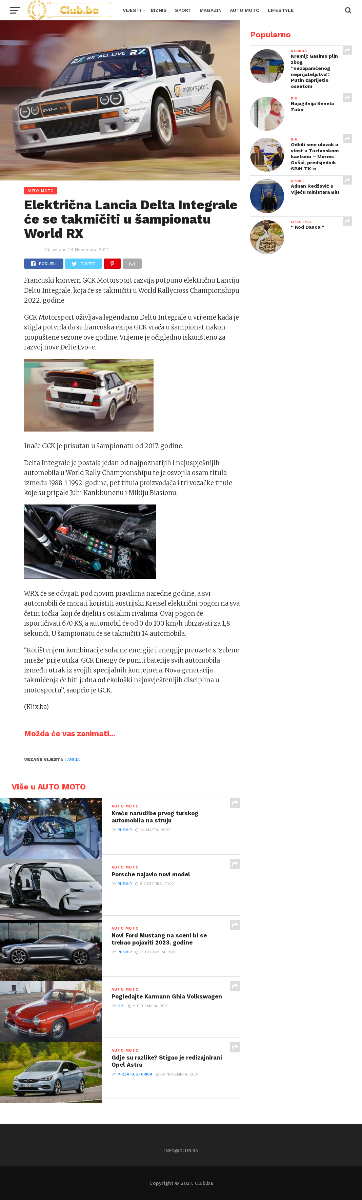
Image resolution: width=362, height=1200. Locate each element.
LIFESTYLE (281, 10)
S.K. (121, 1006)
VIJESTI (132, 10)
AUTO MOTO (245, 10)
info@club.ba (181, 1150)
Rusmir (125, 830)
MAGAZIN (211, 10)
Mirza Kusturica (135, 1075)
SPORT (183, 10)
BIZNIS (159, 10)
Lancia (72, 759)
